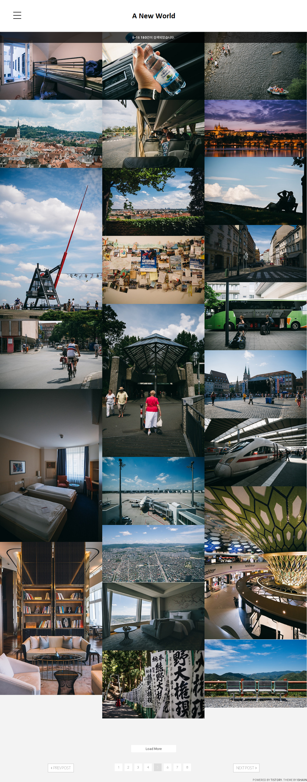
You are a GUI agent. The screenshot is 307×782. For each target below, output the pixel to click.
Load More (154, 748)
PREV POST (61, 768)
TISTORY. (276, 780)
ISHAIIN (302, 780)
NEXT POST (246, 768)
